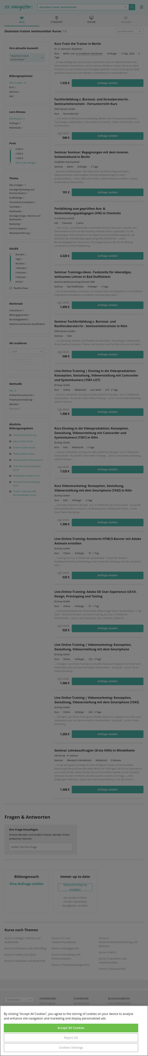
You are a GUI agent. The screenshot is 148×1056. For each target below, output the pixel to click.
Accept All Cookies (71, 1028)
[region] (74, 1031)
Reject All (71, 1038)
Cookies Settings (71, 1047)
